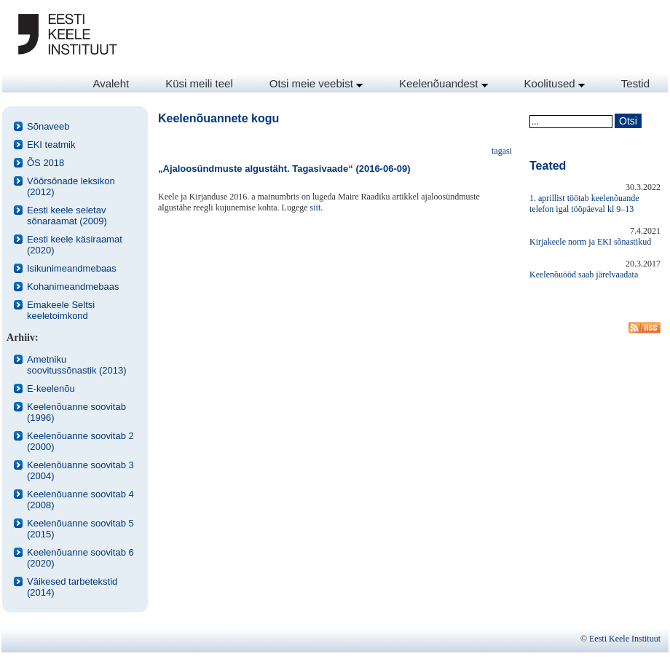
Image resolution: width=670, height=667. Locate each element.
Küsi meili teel (199, 83)
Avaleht (110, 83)
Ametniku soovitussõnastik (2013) (77, 365)
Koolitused (554, 83)
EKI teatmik (51, 144)
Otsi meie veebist (316, 83)
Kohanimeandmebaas (73, 286)
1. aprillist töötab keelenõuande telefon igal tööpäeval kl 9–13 (584, 203)
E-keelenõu (51, 388)
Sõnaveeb (48, 126)
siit (315, 207)
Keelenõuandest (443, 83)
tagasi (502, 151)
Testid (635, 83)
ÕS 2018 (45, 162)
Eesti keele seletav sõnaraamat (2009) (67, 215)
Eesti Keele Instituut (625, 639)
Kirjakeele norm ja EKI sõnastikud (590, 242)
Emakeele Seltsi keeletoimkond (61, 310)
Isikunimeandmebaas (72, 268)
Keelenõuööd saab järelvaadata (583, 274)
